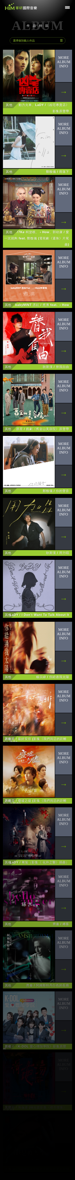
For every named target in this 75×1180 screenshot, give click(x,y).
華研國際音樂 (21, 6)
